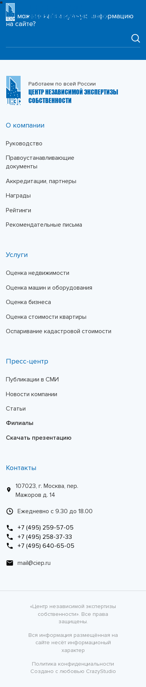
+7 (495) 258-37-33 (39, 537)
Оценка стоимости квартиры (46, 317)
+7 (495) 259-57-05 (40, 527)
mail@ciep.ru (28, 563)
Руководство (24, 143)
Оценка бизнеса (28, 302)
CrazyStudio (101, 671)
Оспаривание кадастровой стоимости (58, 331)
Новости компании (31, 394)
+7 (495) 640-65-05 (40, 546)
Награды (18, 195)
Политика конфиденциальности (73, 664)
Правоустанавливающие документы (40, 162)
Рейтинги (18, 210)
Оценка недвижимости (37, 273)
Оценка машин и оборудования (49, 288)
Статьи (16, 409)
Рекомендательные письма (44, 225)
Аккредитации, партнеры (41, 181)
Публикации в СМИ (32, 379)
